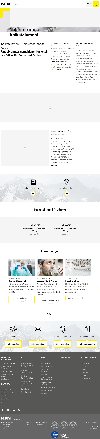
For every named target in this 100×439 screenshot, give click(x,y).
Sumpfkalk (25, 389)
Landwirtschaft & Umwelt (7, 375)
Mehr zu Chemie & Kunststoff (22, 299)
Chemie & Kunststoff (8, 363)
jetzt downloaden (87, 344)
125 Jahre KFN (6, 390)
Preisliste (44, 394)
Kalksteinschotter (47, 366)
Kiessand (44, 374)
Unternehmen (85, 378)
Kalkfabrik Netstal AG (10, 4)
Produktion (5, 396)
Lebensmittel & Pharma (6, 367)
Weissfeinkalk (28, 371)
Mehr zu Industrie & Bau (77, 298)
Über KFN (5, 384)
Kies (43, 358)
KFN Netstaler (46, 363)
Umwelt (83, 369)
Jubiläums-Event (7, 393)
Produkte (84, 375)
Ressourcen (85, 363)
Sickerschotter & (48, 378)
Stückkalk (28, 377)
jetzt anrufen (13, 344)
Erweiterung (5, 402)
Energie (83, 366)
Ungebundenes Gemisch (46, 384)
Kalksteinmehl (28, 383)
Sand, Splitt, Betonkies (45, 370)
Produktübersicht (27, 392)
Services (65, 358)
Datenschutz (94, 428)
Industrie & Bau (6, 371)
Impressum (95, 426)
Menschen (84, 372)
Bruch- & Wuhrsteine (48, 388)
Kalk (23, 358)
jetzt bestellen (62, 344)
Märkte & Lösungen (6, 359)
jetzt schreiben (37, 344)
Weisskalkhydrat (28, 365)
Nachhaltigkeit (88, 358)
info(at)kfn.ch (40, 424)
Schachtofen (5, 399)
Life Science (5, 379)
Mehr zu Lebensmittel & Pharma (50, 302)
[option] (34, 229)
